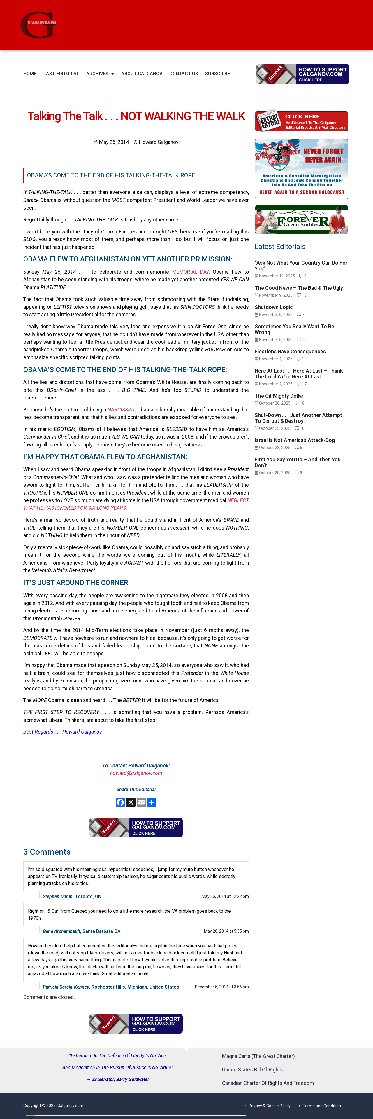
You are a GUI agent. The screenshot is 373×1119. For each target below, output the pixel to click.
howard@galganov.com (136, 773)
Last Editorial (61, 73)
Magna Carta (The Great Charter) (258, 1056)
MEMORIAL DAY (190, 272)
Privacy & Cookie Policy (270, 1106)
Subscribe (217, 73)
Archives (100, 74)
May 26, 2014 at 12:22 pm (225, 896)
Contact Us (183, 73)
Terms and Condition (322, 1106)
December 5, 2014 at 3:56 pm (222, 986)
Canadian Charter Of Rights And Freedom (268, 1083)
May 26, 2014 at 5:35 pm (226, 931)
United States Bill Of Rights (252, 1070)
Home (29, 73)
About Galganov (141, 73)
